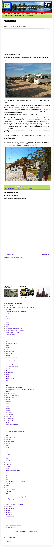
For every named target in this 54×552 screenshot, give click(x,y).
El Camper (8, 399)
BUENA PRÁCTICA (10, 334)
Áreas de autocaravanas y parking (13, 525)
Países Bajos (8, 462)
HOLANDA (8, 430)
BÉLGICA (8, 336)
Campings (8, 347)
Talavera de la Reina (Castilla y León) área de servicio (18, 497)
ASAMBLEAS (9, 309)
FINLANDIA (9, 408)
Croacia (7, 376)
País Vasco (8, 460)
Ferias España (9, 412)
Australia (8, 324)
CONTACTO (9, 13)
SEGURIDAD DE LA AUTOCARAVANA (15, 481)
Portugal (7, 468)
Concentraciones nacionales (12, 366)
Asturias (7, 322)
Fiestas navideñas (10, 418)
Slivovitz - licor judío (10, 489)
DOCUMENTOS (30, 15)
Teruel (7, 502)
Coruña (7, 374)
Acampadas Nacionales (11, 313)
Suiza (7, 493)
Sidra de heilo (9, 487)
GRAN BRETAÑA (10, 420)
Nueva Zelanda (9, 456)
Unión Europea (9, 506)
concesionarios (9, 521)
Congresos (8, 368)
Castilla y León (9, 353)
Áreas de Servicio (10, 523)
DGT (7, 384)
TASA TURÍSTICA (10, 495)
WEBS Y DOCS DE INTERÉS (20, 15)
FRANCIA (8, 410)
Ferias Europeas (9, 414)
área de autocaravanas (10, 527)
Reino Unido (8, 474)
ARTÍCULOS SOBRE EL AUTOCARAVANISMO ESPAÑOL (20, 307)
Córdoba (7, 382)
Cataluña (8, 355)
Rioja (7, 477)
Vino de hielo (9, 512)
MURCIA (8, 443)
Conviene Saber (28, 188)
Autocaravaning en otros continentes (14, 328)
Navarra (7, 447)
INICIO (4, 13)
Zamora (7, 518)
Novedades (8, 454)
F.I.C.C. (7, 407)
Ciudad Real (8, 359)
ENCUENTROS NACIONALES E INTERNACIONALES (31, 17)
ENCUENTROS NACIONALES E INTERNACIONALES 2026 (20, 389)
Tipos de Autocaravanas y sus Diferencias (15, 504)
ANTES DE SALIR (10, 305)
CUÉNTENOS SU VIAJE (11, 343)
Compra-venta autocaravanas (12, 362)
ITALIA (7, 433)
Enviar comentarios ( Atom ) (17, 257)
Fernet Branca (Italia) (10, 416)
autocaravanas (9, 520)
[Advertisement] (29, 42)
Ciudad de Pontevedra (11, 361)
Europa (7, 405)
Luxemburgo (8, 439)
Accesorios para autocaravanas (12, 315)
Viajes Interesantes (10, 508)
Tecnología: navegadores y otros (13, 498)
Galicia (7, 422)
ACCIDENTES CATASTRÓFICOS (14, 303)
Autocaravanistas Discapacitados (13, 332)
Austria (7, 326)
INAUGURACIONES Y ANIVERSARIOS (15, 431)
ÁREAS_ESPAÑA (17, 13)
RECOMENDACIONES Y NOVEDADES (39, 13)
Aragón (7, 320)
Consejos (8, 370)
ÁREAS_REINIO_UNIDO (26, 13)
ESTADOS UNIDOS (10, 393)
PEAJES (7, 458)
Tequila (7, 500)
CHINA (7, 341)
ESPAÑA (8, 391)
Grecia (7, 428)
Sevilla (7, 485)
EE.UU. (7, 385)
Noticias (34, 188)
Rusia (7, 479)
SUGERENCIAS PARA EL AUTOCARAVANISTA (11, 17)
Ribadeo (7, 475)
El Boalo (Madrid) (10, 397)
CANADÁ (8, 339)
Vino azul (8, 510)
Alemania (8, 317)
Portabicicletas (9, 466)
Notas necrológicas (10, 451)
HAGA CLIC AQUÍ (13, 537)
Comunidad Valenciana (11, 364)
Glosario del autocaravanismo (12, 424)
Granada (7, 426)
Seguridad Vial (9, 483)
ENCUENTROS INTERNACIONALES (15, 387)
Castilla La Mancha (10, 351)
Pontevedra (8, 464)
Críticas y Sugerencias (11, 378)
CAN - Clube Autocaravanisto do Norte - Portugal (17, 338)
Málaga (7, 445)
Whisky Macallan (10, 516)
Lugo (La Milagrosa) (10, 437)
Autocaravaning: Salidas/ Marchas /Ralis (16, 188)
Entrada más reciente (9, 254)
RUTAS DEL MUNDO (11, 472)
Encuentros (8, 401)
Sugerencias (8, 491)
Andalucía (8, 318)
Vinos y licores (9, 514)
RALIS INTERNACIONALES (13, 470)
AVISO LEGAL (8, 541)
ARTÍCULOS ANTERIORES (8, 15)
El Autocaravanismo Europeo (12, 395)
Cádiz (7, 380)
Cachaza (7, 345)
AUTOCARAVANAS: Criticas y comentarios (16, 311)
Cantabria (8, 349)
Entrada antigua (45, 254)
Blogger (37, 531)
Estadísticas (8, 403)
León (7, 435)
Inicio (28, 254)
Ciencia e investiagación (11, 357)
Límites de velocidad (10, 441)
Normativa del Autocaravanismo (13, 449)
